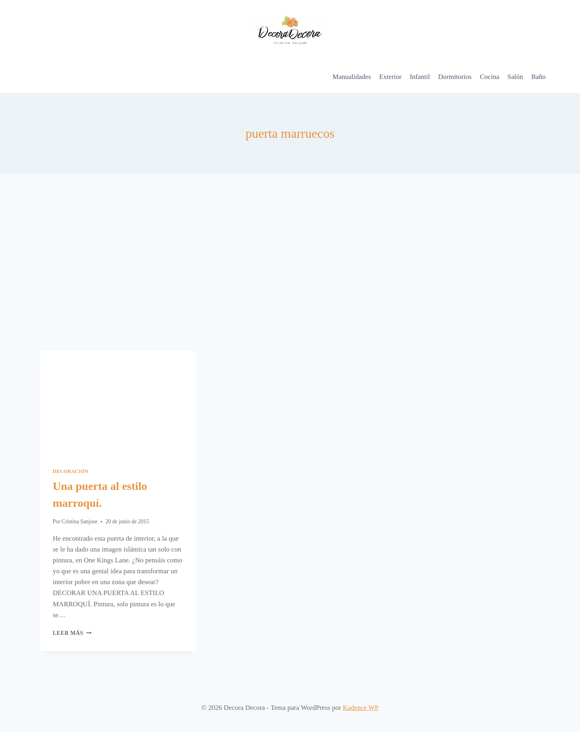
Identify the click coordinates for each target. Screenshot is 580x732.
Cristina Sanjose (79, 521)
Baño (538, 77)
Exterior (390, 77)
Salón (515, 77)
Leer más (72, 633)
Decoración (71, 471)
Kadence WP (361, 707)
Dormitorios (455, 77)
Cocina (489, 77)
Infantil (420, 77)
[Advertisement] (290, 262)
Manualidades (352, 77)
